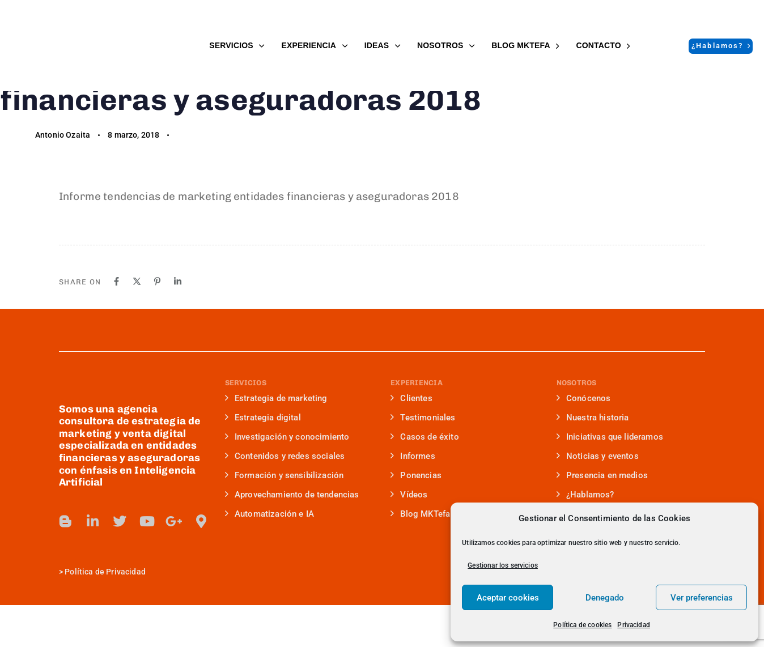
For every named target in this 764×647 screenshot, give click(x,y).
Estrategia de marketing (276, 440)
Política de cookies (582, 625)
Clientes (411, 440)
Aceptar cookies (508, 598)
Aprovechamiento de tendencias (292, 536)
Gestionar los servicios (503, 565)
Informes (413, 498)
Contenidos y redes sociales (285, 498)
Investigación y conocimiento (287, 479)
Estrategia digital (263, 459)
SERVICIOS (236, 45)
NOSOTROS (445, 45)
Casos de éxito (425, 479)
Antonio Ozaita (62, 176)
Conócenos (584, 440)
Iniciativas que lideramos (610, 479)
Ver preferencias (701, 598)
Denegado (604, 598)
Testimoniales (423, 459)
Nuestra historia (593, 459)
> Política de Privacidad (102, 613)
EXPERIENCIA (314, 45)
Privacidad (633, 625)
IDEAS (382, 45)
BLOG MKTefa (525, 45)
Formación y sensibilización (284, 517)
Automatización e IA (269, 556)
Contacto (603, 45)
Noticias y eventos (598, 498)
